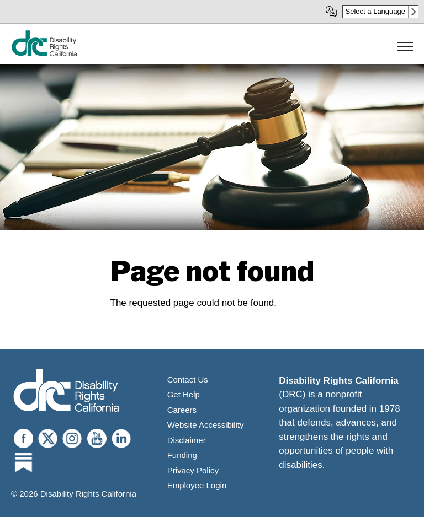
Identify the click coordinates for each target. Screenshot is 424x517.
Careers (182, 409)
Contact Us (187, 379)
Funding (182, 455)
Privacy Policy (193, 470)
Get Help (183, 394)
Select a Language (375, 11)
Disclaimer (186, 440)
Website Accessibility (205, 424)
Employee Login (197, 485)
